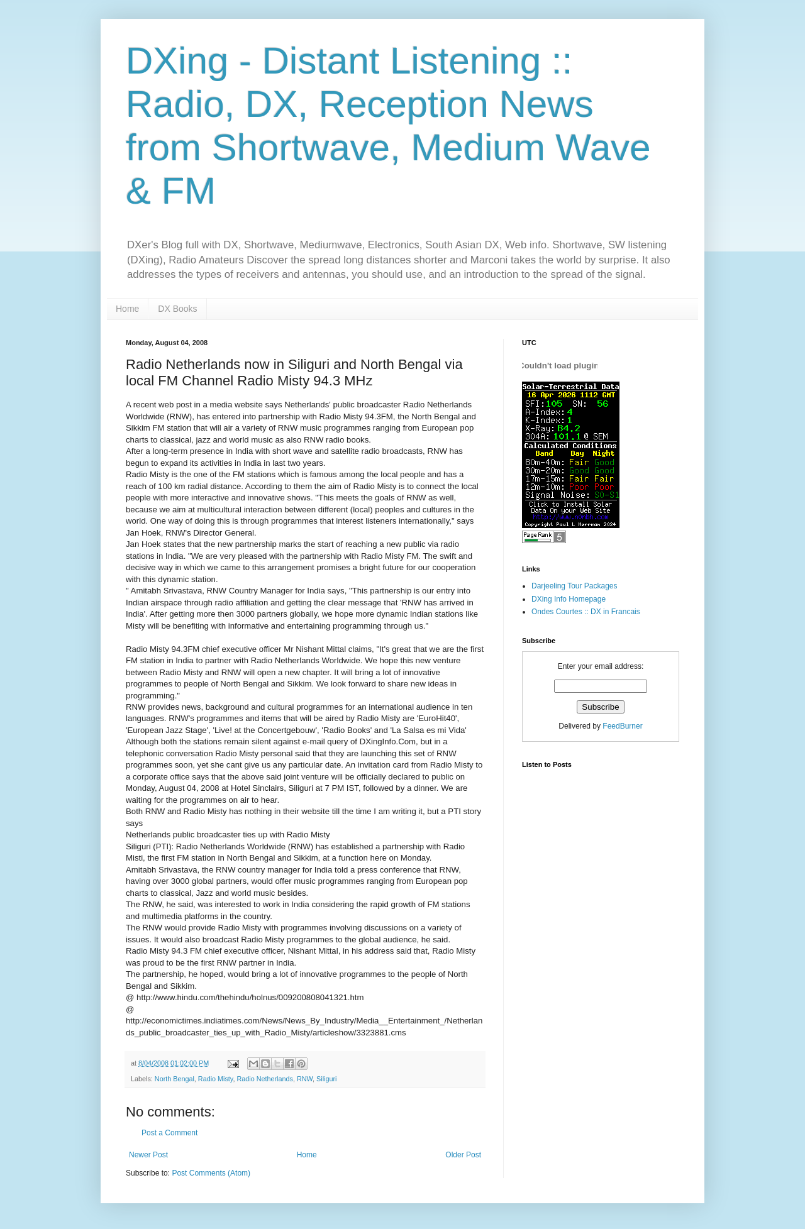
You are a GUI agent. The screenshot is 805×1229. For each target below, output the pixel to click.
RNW (305, 1079)
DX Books (177, 309)
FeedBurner (622, 726)
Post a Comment (169, 1132)
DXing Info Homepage (568, 599)
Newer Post (148, 1154)
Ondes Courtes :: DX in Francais (585, 611)
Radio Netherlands (264, 1079)
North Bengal (174, 1079)
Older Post (463, 1154)
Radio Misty (215, 1079)
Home (127, 309)
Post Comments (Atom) (211, 1173)
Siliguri (326, 1079)
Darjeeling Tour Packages (574, 585)
